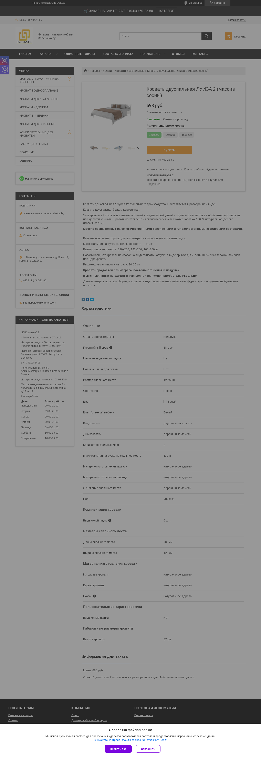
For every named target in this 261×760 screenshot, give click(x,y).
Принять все (118, 748)
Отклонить (148, 748)
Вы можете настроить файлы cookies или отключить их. (129, 739)
